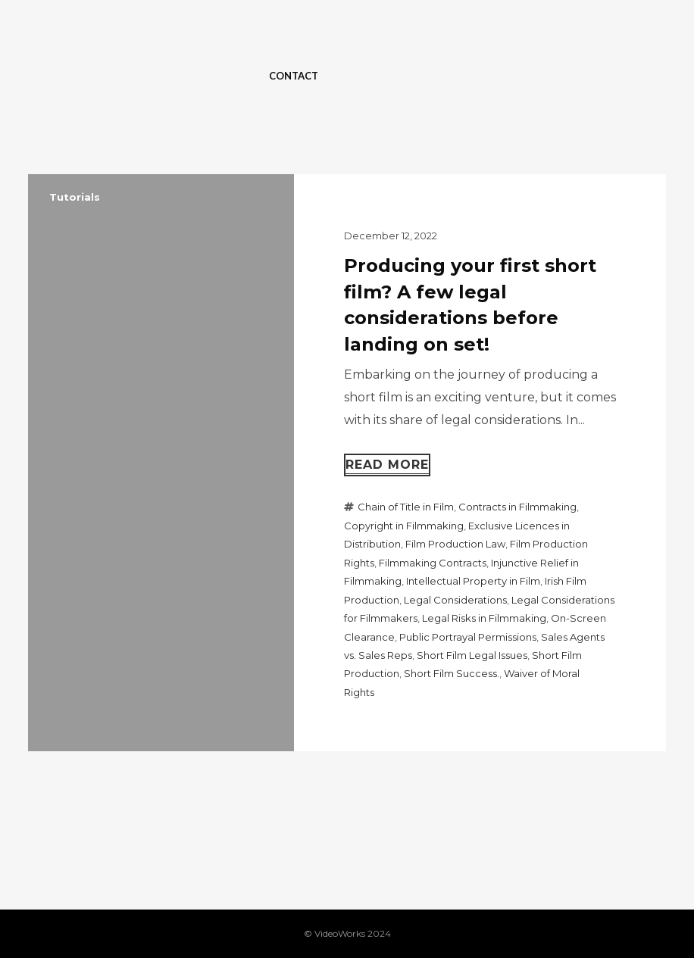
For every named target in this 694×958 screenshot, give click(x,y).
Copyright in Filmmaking (404, 526)
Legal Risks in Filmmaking (484, 618)
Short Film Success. (451, 673)
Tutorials (74, 197)
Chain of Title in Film (406, 507)
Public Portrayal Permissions (467, 637)
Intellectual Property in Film (473, 581)
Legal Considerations (455, 600)
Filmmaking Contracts (432, 563)
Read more (387, 464)
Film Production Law (455, 544)
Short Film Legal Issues (472, 655)
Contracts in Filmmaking (517, 507)
